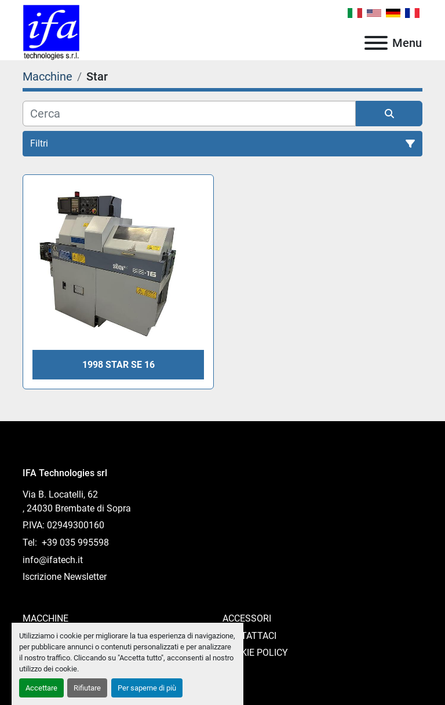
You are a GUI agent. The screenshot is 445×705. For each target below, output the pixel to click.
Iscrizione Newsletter (65, 576)
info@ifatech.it (53, 559)
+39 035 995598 (74, 542)
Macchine (45, 618)
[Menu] (376, 43)
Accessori (246, 618)
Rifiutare (87, 688)
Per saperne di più (147, 688)
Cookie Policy (255, 652)
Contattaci (249, 635)
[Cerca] (189, 113)
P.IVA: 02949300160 (63, 525)
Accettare (41, 688)
